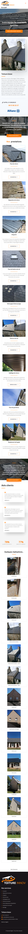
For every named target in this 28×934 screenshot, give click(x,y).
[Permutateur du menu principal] (25, 3)
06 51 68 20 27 (13, 105)
